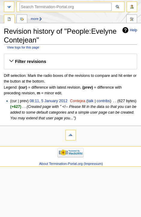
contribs (103, 101)
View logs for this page (23, 47)
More (35, 18)
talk (91, 101)
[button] (70, 61)
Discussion (22, 19)
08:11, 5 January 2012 (49, 101)
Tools (132, 19)
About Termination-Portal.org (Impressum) (71, 163)
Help (133, 30)
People (9, 19)
